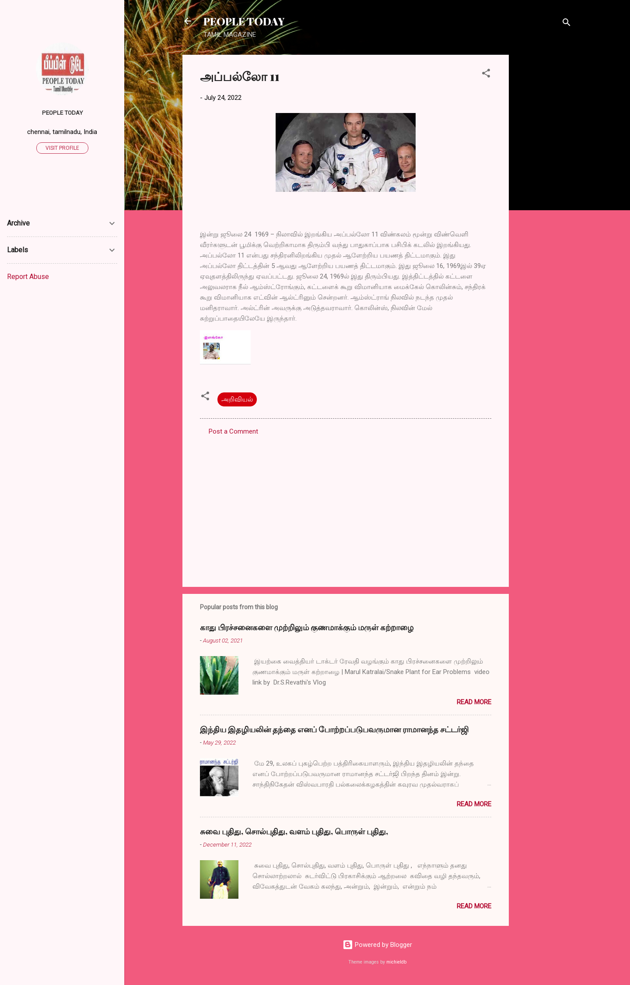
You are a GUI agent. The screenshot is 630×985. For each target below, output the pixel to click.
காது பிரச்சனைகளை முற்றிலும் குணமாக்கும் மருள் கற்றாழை (306, 627)
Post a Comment (233, 431)
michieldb (396, 962)
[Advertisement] (544, 186)
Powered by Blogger (377, 945)
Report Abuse (28, 276)
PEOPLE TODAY (243, 21)
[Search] (566, 24)
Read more (474, 702)
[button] (486, 74)
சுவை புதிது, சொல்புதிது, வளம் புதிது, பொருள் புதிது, (294, 831)
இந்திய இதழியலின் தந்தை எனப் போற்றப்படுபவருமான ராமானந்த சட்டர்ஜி (334, 729)
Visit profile (62, 148)
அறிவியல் (237, 399)
